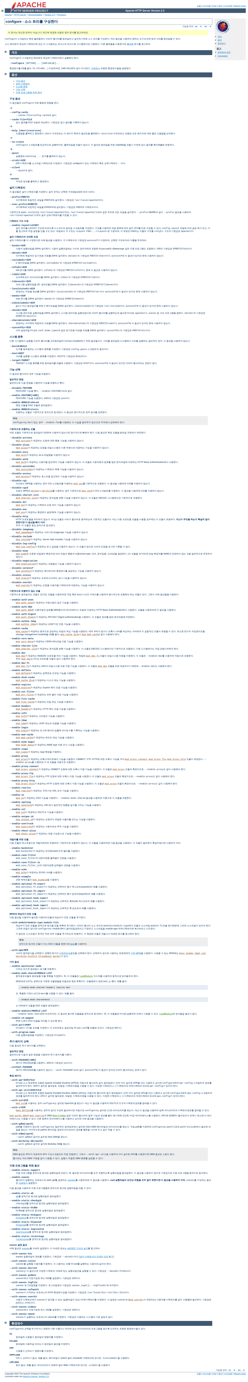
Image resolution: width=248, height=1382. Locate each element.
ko (206, 26)
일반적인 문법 (16, 379)
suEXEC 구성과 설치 (77, 1248)
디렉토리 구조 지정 (18, 221)
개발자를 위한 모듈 (18, 839)
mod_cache (22, 631)
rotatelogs (22, 1239)
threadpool (45, 956)
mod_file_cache (25, 702)
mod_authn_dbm (18, 1115)
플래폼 (130, 44)
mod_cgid (87, 491)
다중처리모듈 (66, 953)
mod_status (22, 578)
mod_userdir (23, 585)
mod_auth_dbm (24, 610)
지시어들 (206, 6)
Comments (223, 56)
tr (210, 26)
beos (182, 953)
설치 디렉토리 (23, 84)
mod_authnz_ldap (26, 624)
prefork (32, 956)
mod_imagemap (24, 532)
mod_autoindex (24, 469)
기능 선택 (20, 89)
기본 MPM (136, 953)
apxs (72, 944)
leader (190, 953)
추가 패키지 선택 (19, 1041)
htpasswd (21, 1225)
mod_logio (22, 730)
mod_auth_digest (26, 617)
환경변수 (222, 43)
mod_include (23, 539)
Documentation (35, 15)
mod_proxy (22, 759)
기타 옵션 (14, 962)
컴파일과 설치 (224, 52)
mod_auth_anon (24, 603)
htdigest (21, 1218)
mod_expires (23, 687)
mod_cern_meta (24, 641)
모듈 (199, 6)
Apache (8, 15)
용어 (220, 6)
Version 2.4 (50, 15)
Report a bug (240, 6)
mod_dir (20, 505)
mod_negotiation (26, 564)
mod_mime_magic (25, 745)
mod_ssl (20, 812)
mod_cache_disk (69, 634)
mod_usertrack (24, 826)
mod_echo (21, 872)
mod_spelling (24, 805)
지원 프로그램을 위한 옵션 (29, 92)
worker (35, 491)
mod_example (40, 880)
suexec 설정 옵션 (18, 1245)
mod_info (21, 716)
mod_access (22, 476)
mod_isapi (22, 752)
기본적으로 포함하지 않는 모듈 (24, 591)
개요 (220, 36)
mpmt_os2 (200, 953)
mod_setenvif (24, 571)
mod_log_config (25, 547)
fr (201, 26)
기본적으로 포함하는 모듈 (22, 429)
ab (17, 1196)
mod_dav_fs (92, 656)
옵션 (220, 40)
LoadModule (86, 976)
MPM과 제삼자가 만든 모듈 (22, 914)
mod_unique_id (24, 819)
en (196, 26)
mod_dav (20, 656)
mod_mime (21, 554)
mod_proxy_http (176, 759)
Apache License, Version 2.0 (36, 1376)
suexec (71, 1180)
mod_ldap (21, 723)
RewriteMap (59, 1115)
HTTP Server (20, 15)
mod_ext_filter (25, 695)
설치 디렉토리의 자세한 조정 (23, 237)
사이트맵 (228, 6)
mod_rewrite (23, 791)
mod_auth (21, 462)
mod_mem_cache (90, 634)
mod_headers (23, 709)
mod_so (20, 798)
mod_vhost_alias (26, 834)
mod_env (20, 512)
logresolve (22, 1232)
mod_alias (22, 448)
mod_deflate (23, 673)
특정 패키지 (15, 1076)
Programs (61, 15)
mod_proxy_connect (136, 759)
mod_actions (23, 441)
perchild (47, 491)
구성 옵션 (20, 81)
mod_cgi (78, 483)
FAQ (214, 6)
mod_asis (21, 455)
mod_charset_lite (26, 498)
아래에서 (95, 68)
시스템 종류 (22, 86)
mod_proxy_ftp (157, 759)
